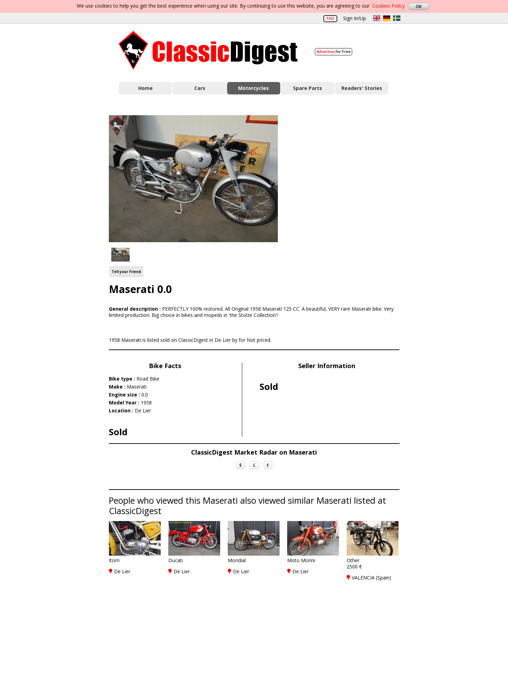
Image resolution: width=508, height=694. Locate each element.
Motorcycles (253, 88)
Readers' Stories (361, 88)
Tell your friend (126, 271)
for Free (334, 51)
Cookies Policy (388, 5)
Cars (199, 88)
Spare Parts (307, 88)
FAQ (330, 18)
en (376, 18)
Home (145, 88)
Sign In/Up (354, 18)
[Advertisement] (346, 177)
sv (397, 18)
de (387, 18)
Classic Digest (208, 50)
